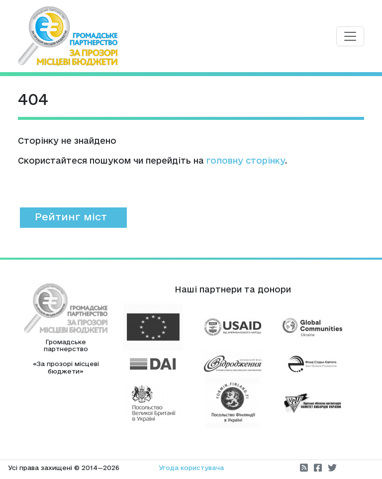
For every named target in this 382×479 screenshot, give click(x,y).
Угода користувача (191, 467)
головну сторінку (245, 160)
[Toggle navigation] (350, 36)
